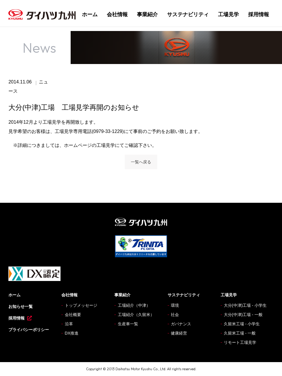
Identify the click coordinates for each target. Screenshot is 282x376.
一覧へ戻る (141, 162)
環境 (175, 305)
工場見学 (228, 14)
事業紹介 (147, 14)
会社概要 (73, 314)
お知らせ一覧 (20, 306)
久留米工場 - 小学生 (242, 324)
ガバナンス (181, 324)
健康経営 (179, 333)
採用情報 (258, 14)
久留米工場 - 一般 (240, 333)
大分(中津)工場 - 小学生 (245, 305)
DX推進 (71, 333)
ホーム (90, 14)
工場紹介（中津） (134, 305)
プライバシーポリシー (28, 329)
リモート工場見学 (240, 342)
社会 (175, 314)
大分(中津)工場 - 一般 (243, 314)
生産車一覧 (128, 324)
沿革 (69, 324)
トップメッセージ (81, 305)
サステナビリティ (188, 14)
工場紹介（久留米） (136, 314)
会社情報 (117, 14)
